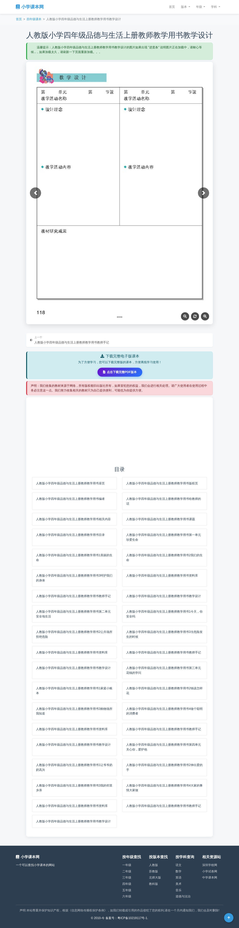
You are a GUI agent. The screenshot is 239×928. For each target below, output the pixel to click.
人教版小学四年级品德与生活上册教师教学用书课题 (160, 519)
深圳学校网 (209, 865)
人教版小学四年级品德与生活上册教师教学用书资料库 (162, 575)
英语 (178, 877)
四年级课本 (34, 19)
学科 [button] (214, 6)
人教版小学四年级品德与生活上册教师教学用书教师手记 (73, 596)
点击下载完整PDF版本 (120, 372)
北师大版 (155, 877)
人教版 (153, 865)
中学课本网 (209, 877)
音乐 (178, 890)
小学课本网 (30, 6)
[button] (35, 193)
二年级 (126, 871)
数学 (178, 871)
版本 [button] (184, 6)
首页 (172, 6)
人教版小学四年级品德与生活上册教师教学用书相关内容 (73, 519)
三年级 (126, 877)
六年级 (126, 896)
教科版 (153, 883)
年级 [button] (199, 6)
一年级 (126, 865)
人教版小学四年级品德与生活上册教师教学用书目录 (70, 534)
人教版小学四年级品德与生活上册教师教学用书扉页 (70, 483)
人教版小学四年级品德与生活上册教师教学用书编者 (70, 498)
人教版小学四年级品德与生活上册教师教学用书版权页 (162, 483)
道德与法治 (183, 896)
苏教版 (153, 871)
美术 (178, 883)
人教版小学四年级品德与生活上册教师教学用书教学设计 (163, 596)
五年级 (126, 890)
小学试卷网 (209, 871)
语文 (178, 865)
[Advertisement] (119, 431)
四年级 (126, 883)
